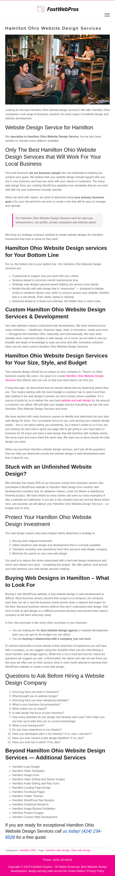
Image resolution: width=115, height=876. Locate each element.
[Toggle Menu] (107, 14)
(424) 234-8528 (62, 859)
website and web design (76, 400)
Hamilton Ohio (27, 850)
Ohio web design (81, 850)
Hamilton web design (57, 850)
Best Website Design (94, 866)
